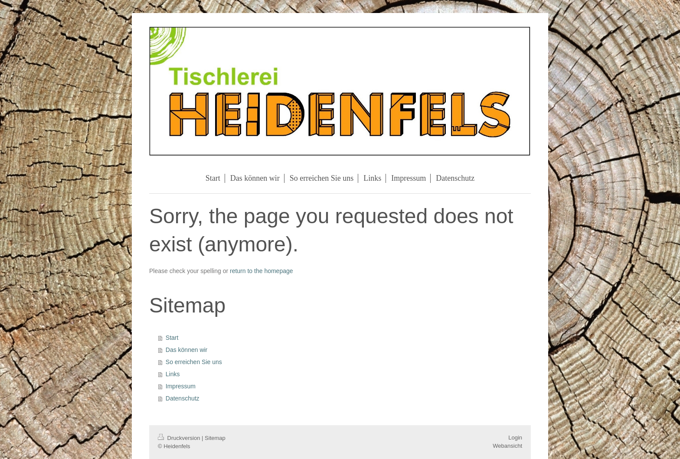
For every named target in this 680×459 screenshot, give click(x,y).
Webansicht (507, 446)
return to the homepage (261, 270)
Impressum (181, 386)
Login (515, 437)
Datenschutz (182, 398)
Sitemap (215, 438)
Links (173, 374)
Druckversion (180, 438)
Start (172, 337)
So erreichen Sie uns (194, 361)
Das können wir (187, 349)
